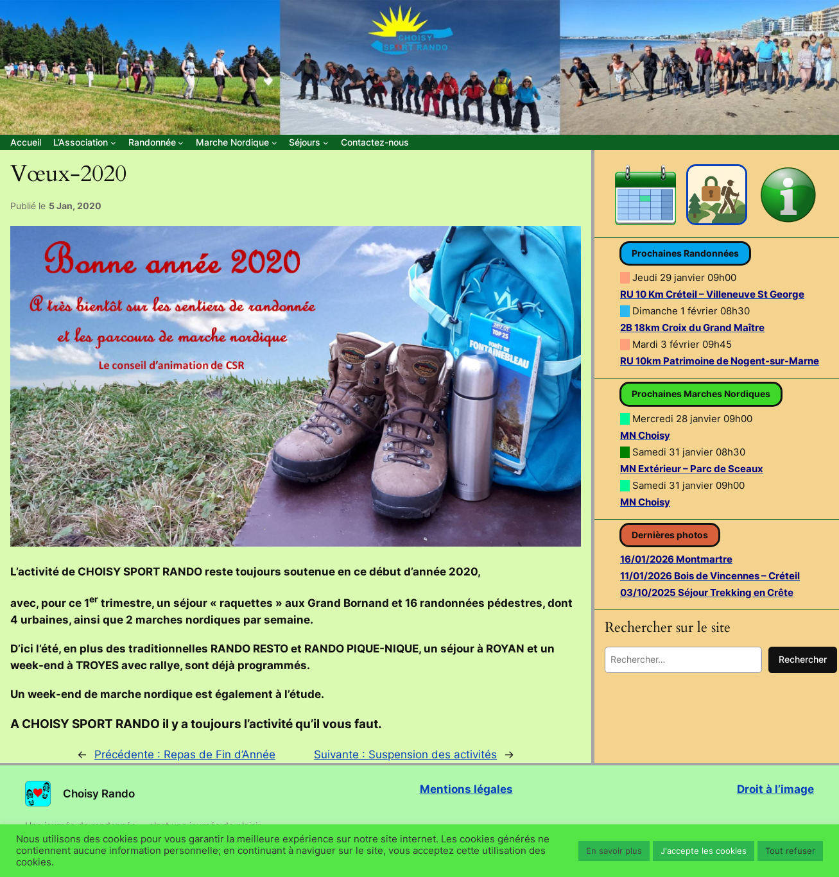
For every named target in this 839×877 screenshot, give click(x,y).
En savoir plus (614, 851)
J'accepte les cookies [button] (704, 851)
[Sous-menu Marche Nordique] (236, 142)
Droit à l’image (775, 789)
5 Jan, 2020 (75, 205)
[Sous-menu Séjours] (308, 142)
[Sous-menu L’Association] (84, 142)
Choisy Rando (99, 793)
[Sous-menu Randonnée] (156, 142)
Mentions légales (466, 789)
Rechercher (803, 659)
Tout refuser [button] (790, 851)
